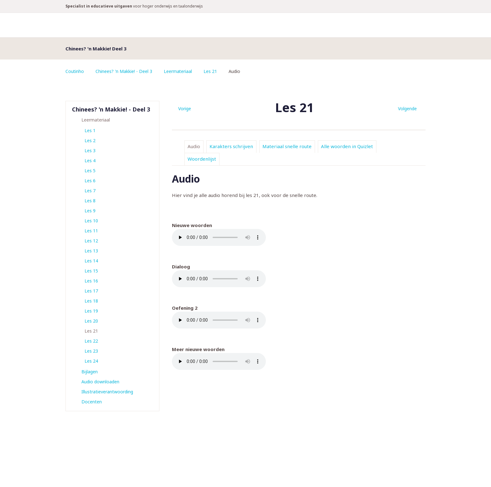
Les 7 (90, 191)
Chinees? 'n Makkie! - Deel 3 (124, 71)
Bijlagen (89, 372)
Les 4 (90, 160)
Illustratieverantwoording (107, 392)
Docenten (91, 402)
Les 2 (90, 140)
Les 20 (91, 321)
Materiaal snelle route (287, 146)
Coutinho (74, 71)
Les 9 (90, 211)
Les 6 (90, 181)
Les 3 (90, 150)
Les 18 (91, 301)
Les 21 (211, 71)
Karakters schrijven (231, 146)
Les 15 (91, 271)
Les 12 (91, 241)
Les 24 (91, 361)
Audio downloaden (100, 382)
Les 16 (91, 281)
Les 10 (91, 221)
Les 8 (90, 201)
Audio (194, 146)
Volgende (407, 108)
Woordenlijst (202, 159)
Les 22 (91, 341)
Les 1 (90, 130)
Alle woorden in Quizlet (347, 146)
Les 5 (90, 171)
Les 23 (91, 351)
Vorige (184, 108)
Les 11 (91, 231)
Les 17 (91, 291)
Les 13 (91, 251)
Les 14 (91, 261)
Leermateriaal (178, 71)
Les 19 (91, 311)
